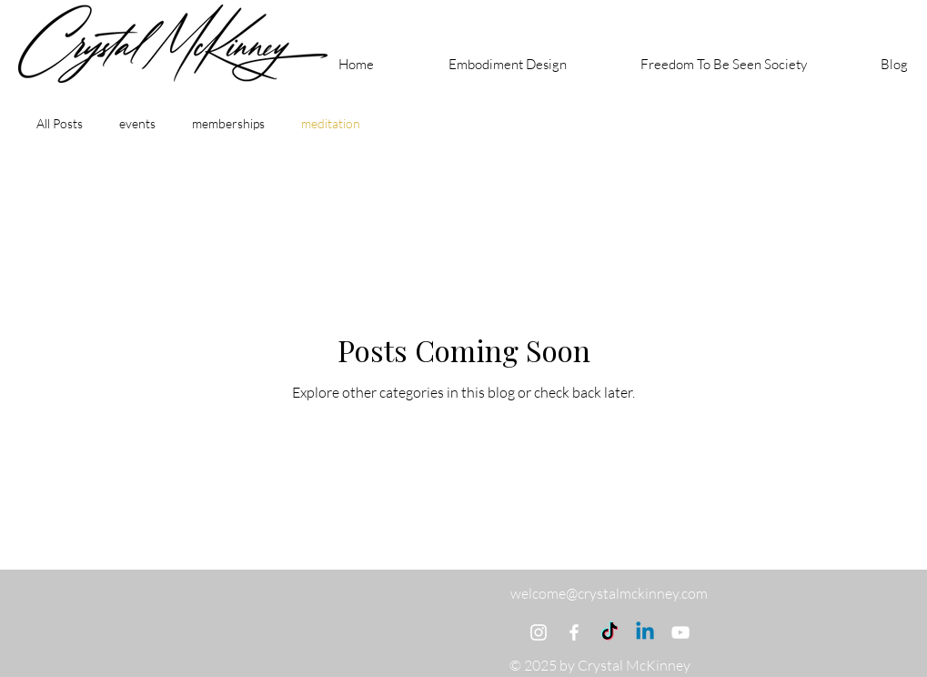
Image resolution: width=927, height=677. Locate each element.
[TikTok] (609, 632)
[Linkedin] (645, 632)
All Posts (59, 123)
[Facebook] (574, 632)
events (137, 123)
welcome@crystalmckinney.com (609, 593)
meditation (330, 123)
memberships (228, 123)
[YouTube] (680, 632)
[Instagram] (538, 632)
